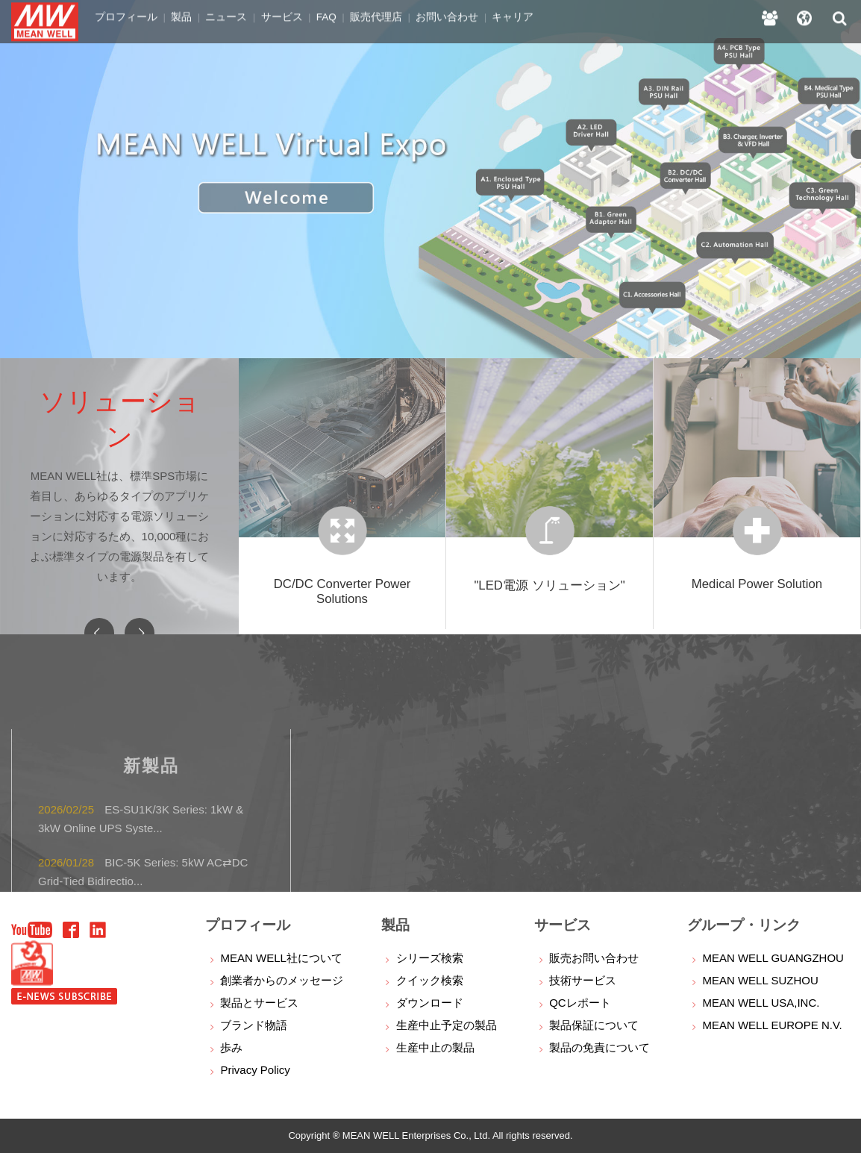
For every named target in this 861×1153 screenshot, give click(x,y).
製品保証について (594, 1025)
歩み (231, 1047)
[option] (430, 179)
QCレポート (580, 1002)
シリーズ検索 (429, 958)
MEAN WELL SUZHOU (760, 980)
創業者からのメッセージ (281, 980)
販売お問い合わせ (594, 958)
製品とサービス (259, 1002)
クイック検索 (429, 980)
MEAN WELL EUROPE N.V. (772, 1025)
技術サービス (582, 980)
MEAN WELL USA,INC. (760, 1002)
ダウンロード (429, 1002)
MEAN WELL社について (281, 958)
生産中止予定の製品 (446, 1025)
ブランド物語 (253, 1025)
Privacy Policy (254, 1069)
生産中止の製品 (435, 1047)
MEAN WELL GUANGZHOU (772, 958)
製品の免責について (599, 1047)
